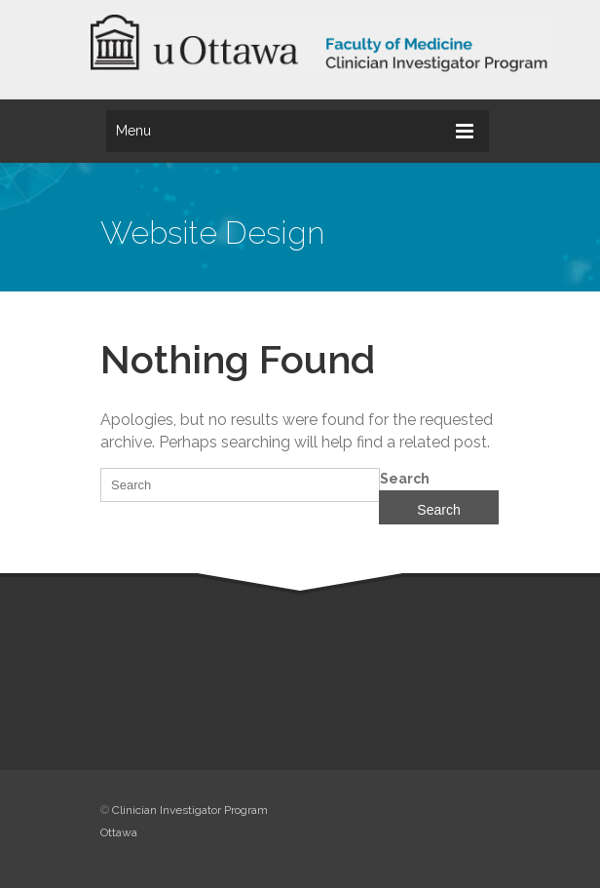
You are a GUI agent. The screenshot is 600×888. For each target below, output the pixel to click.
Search (405, 478)
